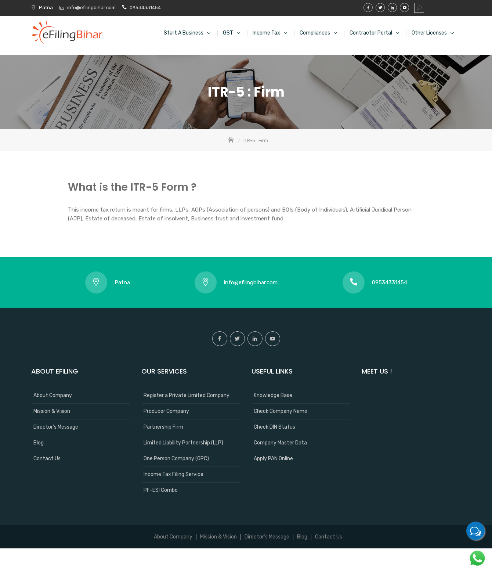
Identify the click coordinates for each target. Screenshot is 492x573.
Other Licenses (429, 33)
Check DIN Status (274, 427)
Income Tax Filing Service (173, 474)
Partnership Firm (163, 427)
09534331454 (145, 7)
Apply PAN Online (273, 458)
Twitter (380, 7)
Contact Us (47, 458)
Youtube (404, 7)
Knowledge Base (273, 395)
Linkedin (392, 7)
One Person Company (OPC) (176, 458)
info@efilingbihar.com (92, 7)
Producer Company (166, 411)
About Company (52, 395)
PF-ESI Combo (161, 490)
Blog (38, 443)
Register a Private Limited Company (186, 395)
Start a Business (183, 33)
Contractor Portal (371, 33)
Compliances (315, 33)
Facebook (368, 7)
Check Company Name (280, 411)
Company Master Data (280, 443)
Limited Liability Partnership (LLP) (183, 443)
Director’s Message (55, 427)
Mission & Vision (51, 411)
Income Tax (266, 33)
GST (228, 33)
